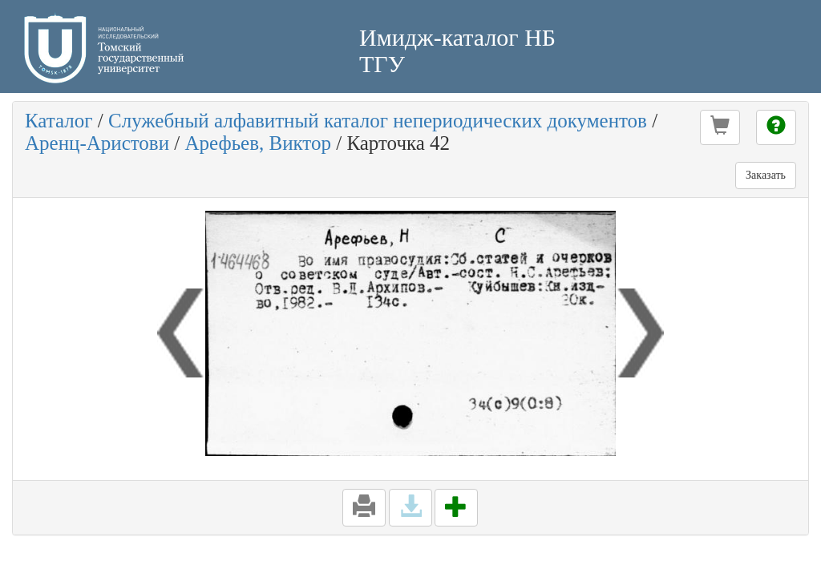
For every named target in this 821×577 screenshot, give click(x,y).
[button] (720, 127)
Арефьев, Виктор (258, 143)
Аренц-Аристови (97, 143)
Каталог (59, 120)
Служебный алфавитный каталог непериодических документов (377, 120)
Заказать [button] (766, 175)
